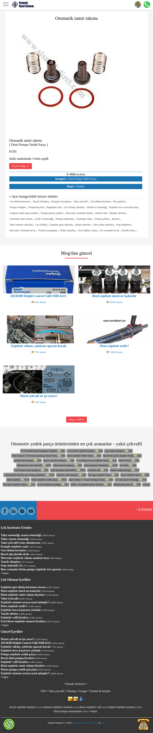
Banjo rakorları (83, 224)
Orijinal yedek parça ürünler (24, 213)
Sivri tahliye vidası (87, 230)
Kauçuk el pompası (61, 201)
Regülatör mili (54, 207)
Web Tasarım (92, 723)
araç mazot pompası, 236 (118, 450)
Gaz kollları (41, 224)
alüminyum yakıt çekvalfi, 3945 (34, 465)
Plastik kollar (128, 230)
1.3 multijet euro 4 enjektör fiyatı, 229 (96, 460)
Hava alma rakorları (103, 224)
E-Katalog (145, 509)
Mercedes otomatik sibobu (79, 213)
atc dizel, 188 (128, 465)
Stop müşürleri (123, 224)
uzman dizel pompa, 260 (27, 460)
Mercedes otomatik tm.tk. (23, 230)
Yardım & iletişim (100, 691)
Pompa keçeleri (36, 207)
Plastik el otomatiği (97, 207)
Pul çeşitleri (119, 201)
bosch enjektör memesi (25, 707)
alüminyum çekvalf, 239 (127, 484)
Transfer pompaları (48, 230)
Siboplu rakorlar (117, 213)
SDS (43, 691)
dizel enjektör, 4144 (18, 479)
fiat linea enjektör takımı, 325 (19, 484)
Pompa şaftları (102, 218)
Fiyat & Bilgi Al (20, 166)
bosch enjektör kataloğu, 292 (53, 484)
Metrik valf (101, 213)
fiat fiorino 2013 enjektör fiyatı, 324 (122, 455)
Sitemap (71, 691)
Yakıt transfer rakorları (21, 224)
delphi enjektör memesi (125, 707)
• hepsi (146, 484)
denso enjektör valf (93, 707)
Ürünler (76, 186)
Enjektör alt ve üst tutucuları (123, 207)
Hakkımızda (78, 723)
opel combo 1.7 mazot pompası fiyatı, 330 (91, 479)
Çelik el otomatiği (44, 218)
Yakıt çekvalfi (81, 201)
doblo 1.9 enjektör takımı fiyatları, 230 (91, 484)
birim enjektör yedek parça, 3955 (49, 479)
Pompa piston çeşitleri (52, 213)
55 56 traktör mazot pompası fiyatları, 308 (43, 450)
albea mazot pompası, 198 (67, 465)
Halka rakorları (68, 230)
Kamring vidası (84, 218)
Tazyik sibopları (40, 201)
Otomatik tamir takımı (21, 218)
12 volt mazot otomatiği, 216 (130, 479)
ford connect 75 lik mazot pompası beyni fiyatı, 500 (38, 455)
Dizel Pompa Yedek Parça (75, 178)
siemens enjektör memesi (60, 707)
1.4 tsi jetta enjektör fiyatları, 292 (84, 450)
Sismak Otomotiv (75, 683)
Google (83, 691)
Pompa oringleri (18, 207)
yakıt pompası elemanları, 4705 (100, 465)
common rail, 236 (98, 470)
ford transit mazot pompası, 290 (31, 470)
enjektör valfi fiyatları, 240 (71, 474)
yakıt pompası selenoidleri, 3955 (68, 470)
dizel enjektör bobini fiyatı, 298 (84, 455)
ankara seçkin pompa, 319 (124, 470)
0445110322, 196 (129, 460)
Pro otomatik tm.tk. (110, 230)
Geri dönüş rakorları (74, 207)
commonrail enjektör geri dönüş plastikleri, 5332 (29, 474)
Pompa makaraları (65, 218)
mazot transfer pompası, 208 (59, 460)
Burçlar (116, 218)
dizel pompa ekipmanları (71, 711)
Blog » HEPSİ (76, 419)
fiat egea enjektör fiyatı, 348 (103, 474)
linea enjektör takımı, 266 (135, 474)
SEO (103, 723)
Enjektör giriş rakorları (61, 224)
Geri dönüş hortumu (20, 201)
